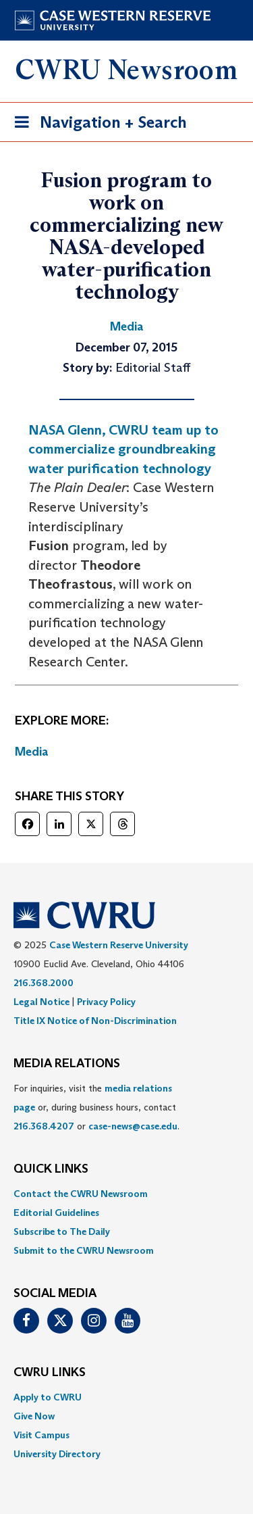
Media (32, 751)
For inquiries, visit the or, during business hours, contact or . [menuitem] (96, 1107)
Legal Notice (41, 1002)
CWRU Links (49, 1372)
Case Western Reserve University (118, 945)
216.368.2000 (43, 983)
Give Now (34, 1416)
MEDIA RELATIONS (66, 1064)
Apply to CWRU (47, 1397)
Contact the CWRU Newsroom (80, 1194)
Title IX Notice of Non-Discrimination (95, 1021)
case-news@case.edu (132, 1126)
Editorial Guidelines (56, 1212)
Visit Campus (41, 1435)
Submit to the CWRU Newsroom (83, 1250)
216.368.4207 (43, 1126)
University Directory (57, 1454)
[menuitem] (126, 1193)
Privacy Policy (106, 1002)
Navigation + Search (96, 124)
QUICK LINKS (50, 1169)
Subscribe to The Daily (61, 1231)
